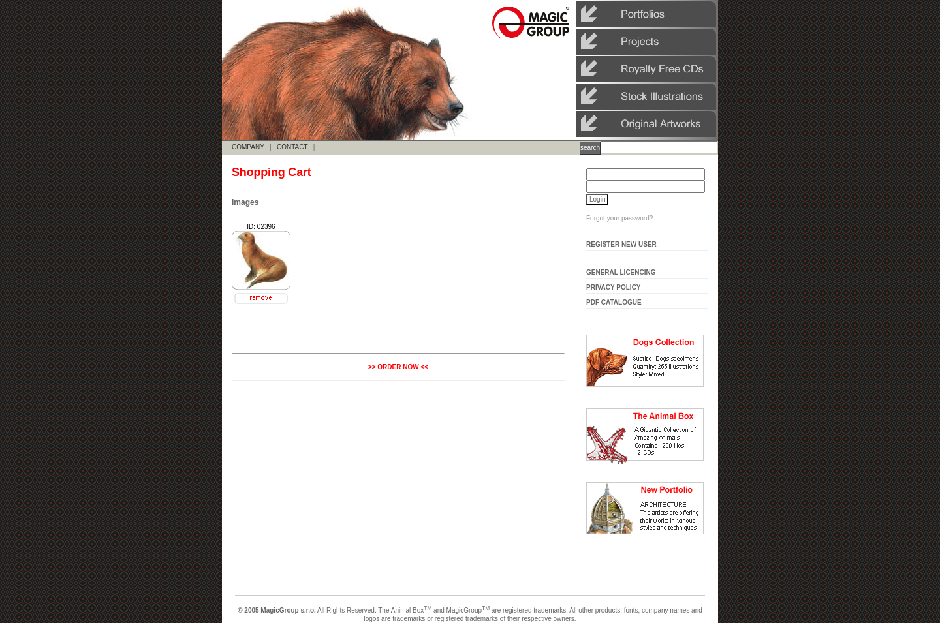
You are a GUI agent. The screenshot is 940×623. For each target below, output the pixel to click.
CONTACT (292, 147)
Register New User (621, 244)
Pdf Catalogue (614, 302)
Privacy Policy (613, 287)
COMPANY (248, 147)
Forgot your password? (619, 218)
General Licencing (621, 272)
